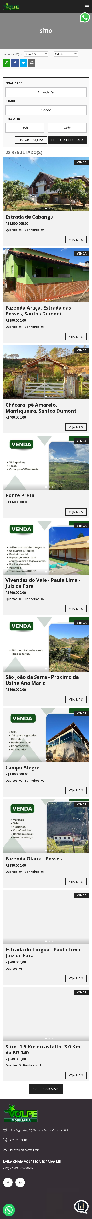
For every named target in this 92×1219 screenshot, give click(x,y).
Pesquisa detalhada (67, 140)
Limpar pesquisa (31, 140)
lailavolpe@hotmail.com (24, 1150)
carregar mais (46, 1089)
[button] (46, 92)
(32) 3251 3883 (18, 1140)
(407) (11, 54)
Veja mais (76, 239)
